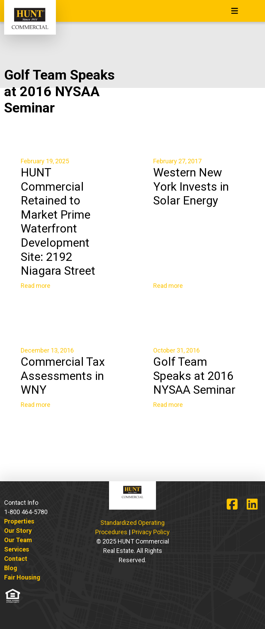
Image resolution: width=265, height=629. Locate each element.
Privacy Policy (151, 532)
